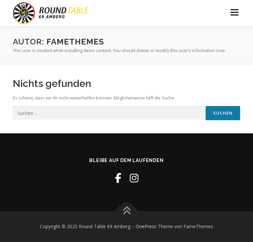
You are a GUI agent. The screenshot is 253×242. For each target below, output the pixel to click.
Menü (234, 12)
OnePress (146, 226)
